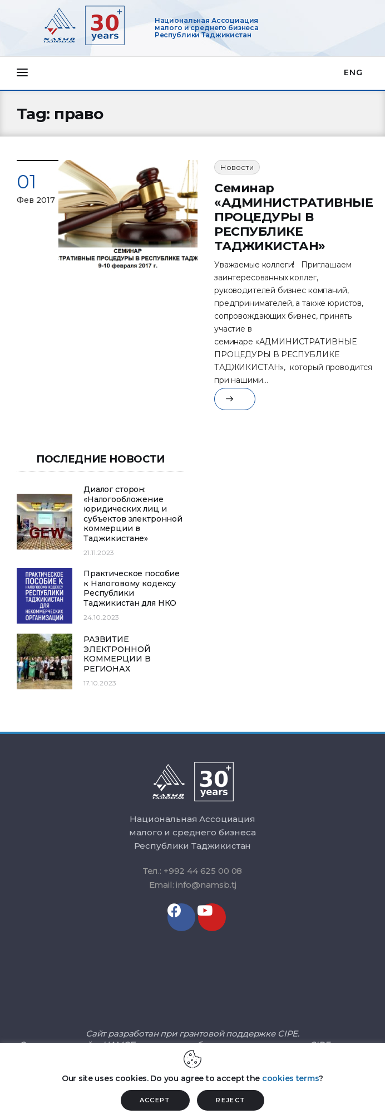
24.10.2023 (101, 617)
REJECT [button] (230, 1100)
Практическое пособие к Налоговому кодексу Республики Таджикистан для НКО (131, 588)
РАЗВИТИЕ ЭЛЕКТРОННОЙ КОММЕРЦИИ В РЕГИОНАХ (116, 654)
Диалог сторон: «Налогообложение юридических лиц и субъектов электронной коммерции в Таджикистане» (132, 514)
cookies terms (290, 1078)
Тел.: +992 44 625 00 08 (193, 870)
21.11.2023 (98, 552)
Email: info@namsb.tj (192, 884)
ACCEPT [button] (155, 1100)
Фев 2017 (36, 200)
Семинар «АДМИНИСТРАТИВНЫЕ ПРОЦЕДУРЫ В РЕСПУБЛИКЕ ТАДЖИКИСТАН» (293, 217)
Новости (237, 167)
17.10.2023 (99, 683)
